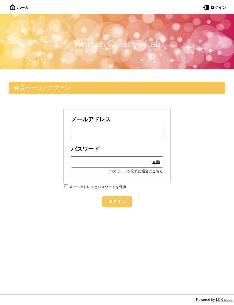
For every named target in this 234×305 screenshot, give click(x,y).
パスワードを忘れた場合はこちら (136, 171)
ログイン (214, 7)
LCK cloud (224, 300)
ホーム (19, 7)
